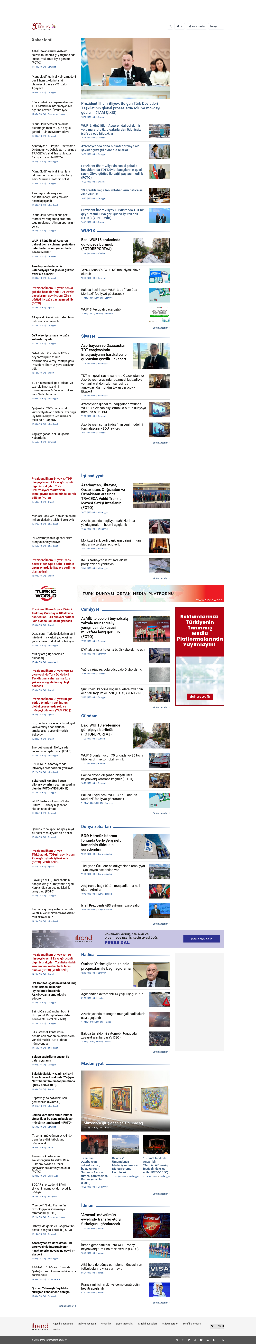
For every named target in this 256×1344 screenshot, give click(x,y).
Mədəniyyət (92, 1063)
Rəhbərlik (106, 1323)
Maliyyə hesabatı (87, 1323)
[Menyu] (216, 26)
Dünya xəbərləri (96, 826)
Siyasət (88, 336)
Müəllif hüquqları (147, 1323)
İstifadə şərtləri (170, 1323)
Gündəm (89, 715)
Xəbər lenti (42, 39)
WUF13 (88, 230)
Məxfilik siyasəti (192, 1323)
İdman (87, 1205)
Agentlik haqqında (63, 1323)
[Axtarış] (170, 26)
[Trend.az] (44, 26)
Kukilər (56, 1329)
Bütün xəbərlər (160, 327)
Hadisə (87, 954)
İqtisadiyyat (92, 475)
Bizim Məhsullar (124, 1323)
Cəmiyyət (90, 609)
